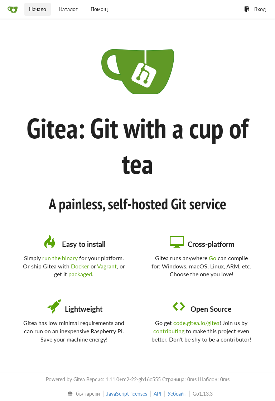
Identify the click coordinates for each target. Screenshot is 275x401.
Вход (255, 9)
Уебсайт (177, 394)
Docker (80, 266)
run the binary (60, 257)
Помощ (99, 9)
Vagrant (107, 266)
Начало (37, 9)
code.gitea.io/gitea (196, 322)
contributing (168, 331)
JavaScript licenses (126, 394)
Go (212, 257)
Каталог (68, 9)
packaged (80, 274)
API (157, 394)
